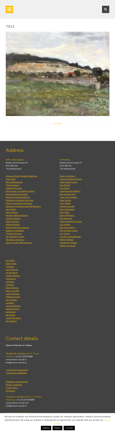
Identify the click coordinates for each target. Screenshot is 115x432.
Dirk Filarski (65, 185)
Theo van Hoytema (68, 197)
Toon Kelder (65, 203)
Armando (10, 266)
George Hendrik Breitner (71, 179)
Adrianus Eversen (14, 188)
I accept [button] (69, 428)
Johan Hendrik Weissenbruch (19, 242)
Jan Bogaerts (12, 272)
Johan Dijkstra (12, 287)
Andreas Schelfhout (15, 230)
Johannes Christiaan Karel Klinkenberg (23, 206)
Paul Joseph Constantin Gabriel (20, 191)
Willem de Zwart (67, 245)
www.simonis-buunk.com (17, 402)
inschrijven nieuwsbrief (17, 370)
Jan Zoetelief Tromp (15, 236)
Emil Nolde (11, 312)
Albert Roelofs (12, 221)
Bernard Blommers (14, 182)
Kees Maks (65, 212)
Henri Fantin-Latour (69, 182)
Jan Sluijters (65, 224)
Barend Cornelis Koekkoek (18, 197)
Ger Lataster (11, 300)
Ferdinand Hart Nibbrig (70, 191)
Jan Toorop (65, 233)
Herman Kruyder (67, 206)
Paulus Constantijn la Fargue (19, 203)
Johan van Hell (12, 290)
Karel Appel (11, 263)
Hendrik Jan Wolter (68, 242)
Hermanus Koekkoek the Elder (19, 200)
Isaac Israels (65, 200)
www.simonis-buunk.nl (16, 359)
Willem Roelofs (13, 224)
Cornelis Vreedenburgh (70, 236)
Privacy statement (14, 384)
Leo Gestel (65, 188)
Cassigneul (11, 278)
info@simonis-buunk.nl (16, 362)
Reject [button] (57, 428)
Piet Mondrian (66, 218)
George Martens (67, 215)
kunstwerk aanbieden (16, 373)
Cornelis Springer (14, 233)
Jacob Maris (11, 209)
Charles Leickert (13, 218)
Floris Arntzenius (67, 176)
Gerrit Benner (12, 269)
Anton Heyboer (13, 294)
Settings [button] (46, 428)
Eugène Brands (13, 275)
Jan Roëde (10, 315)
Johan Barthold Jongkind (17, 194)
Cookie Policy (12, 387)
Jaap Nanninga (12, 309)
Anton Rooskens (13, 318)
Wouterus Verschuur (15, 239)
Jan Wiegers (11, 321)
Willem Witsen (66, 239)
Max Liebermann (67, 209)
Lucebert (10, 303)
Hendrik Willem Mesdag (17, 215)
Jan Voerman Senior (69, 230)
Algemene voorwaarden (17, 381)
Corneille (10, 284)
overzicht (57, 123)
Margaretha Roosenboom (17, 227)
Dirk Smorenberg (67, 227)
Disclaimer (10, 390)
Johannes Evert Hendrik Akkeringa (21, 176)
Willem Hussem (13, 297)
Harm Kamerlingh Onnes (71, 221)
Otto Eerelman (12, 185)
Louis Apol (10, 179)
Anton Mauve (12, 212)
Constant (10, 281)
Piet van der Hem (67, 194)
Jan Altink (10, 260)
